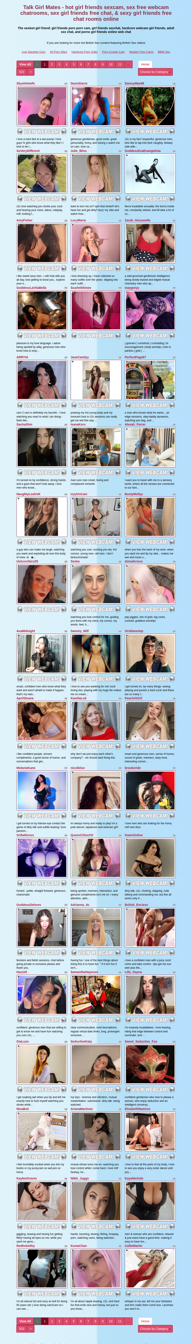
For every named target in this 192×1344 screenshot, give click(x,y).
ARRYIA (22, 347)
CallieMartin (133, 1202)
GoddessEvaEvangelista (143, 148)
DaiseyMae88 (134, 83)
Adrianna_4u (80, 874)
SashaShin (24, 412)
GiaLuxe (23, 1005)
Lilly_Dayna (133, 938)
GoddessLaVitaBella (31, 280)
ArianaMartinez (82, 1070)
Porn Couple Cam (113, 52)
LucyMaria (78, 215)
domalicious (134, 543)
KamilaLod (79, 675)
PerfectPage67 (135, 347)
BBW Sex (164, 52)
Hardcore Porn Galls (85, 52)
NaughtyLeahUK (29, 478)
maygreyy (132, 280)
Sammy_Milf (80, 610)
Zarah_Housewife (137, 215)
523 (21, 72)
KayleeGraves (27, 1137)
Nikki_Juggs (80, 1137)
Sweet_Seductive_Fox (141, 1005)
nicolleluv (78, 742)
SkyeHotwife (26, 83)
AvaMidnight (26, 610)
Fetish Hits (134, 1337)
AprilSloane (25, 675)
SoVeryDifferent (28, 148)
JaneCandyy (80, 347)
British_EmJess (136, 874)
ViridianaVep (134, 610)
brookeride (133, 742)
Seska (75, 543)
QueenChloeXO (82, 807)
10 (111, 64)
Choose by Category (155, 72)
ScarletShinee (81, 280)
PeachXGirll (133, 675)
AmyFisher (24, 215)
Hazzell (22, 938)
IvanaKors (78, 412)
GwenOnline (134, 807)
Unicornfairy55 (27, 543)
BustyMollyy (134, 478)
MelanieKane (26, 742)
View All (25, 64)
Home (145, 64)
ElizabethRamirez (137, 1070)
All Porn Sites (58, 52)
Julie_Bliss (79, 148)
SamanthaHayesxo (84, 938)
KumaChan (79, 1202)
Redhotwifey (26, 1202)
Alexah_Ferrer (135, 412)
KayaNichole (134, 1137)
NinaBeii (23, 1070)
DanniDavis (79, 83)
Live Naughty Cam (34, 52)
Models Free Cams (141, 52)
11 (120, 64)
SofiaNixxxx (25, 807)
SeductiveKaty (81, 1005)
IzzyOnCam (79, 478)
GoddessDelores (29, 874)
